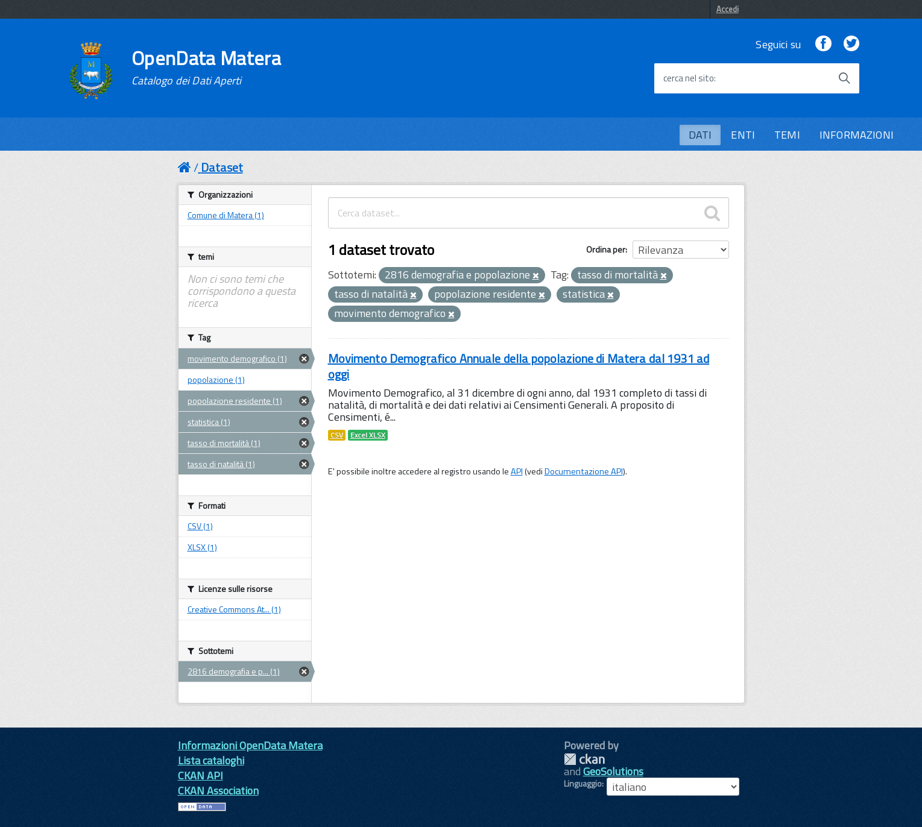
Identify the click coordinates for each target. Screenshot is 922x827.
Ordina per (605, 249)
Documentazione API (584, 471)
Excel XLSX (367, 435)
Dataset (222, 167)
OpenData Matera (206, 67)
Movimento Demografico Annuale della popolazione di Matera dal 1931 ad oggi (519, 366)
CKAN (584, 759)
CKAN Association (218, 790)
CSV (336, 435)
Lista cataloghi (211, 760)
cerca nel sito (688, 78)
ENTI (743, 135)
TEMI (787, 135)
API (517, 471)
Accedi (727, 9)
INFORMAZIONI (856, 135)
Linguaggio (583, 784)
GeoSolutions (613, 771)
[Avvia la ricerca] (844, 78)
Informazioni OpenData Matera (250, 745)
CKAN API (200, 775)
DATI (700, 135)
